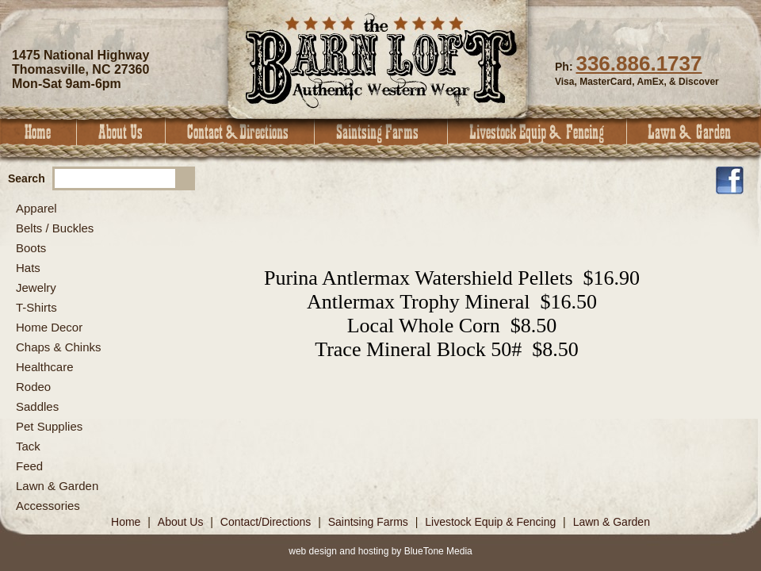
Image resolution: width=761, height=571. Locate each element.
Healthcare (45, 367)
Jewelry (36, 287)
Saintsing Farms (381, 132)
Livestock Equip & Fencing (537, 132)
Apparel (36, 208)
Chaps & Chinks (58, 347)
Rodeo (33, 386)
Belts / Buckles (55, 228)
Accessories (48, 505)
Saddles (37, 406)
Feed (29, 466)
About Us (121, 132)
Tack (28, 446)
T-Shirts (36, 307)
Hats (28, 267)
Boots (31, 248)
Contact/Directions (267, 521)
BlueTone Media (438, 551)
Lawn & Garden (694, 132)
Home (38, 132)
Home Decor (49, 327)
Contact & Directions (240, 132)
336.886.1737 (639, 63)
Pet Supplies (49, 426)
